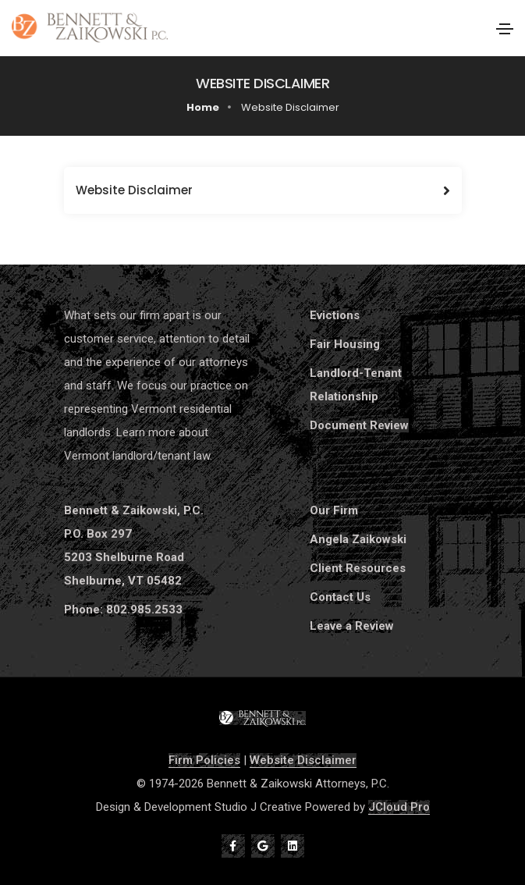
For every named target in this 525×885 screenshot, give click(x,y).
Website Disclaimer (303, 760)
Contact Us (340, 597)
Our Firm (334, 510)
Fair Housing (345, 344)
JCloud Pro (399, 807)
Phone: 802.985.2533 (123, 609)
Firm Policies (204, 760)
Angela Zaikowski (358, 539)
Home (202, 107)
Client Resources (358, 568)
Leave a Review (352, 626)
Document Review (359, 425)
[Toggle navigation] (504, 28)
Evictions (335, 315)
